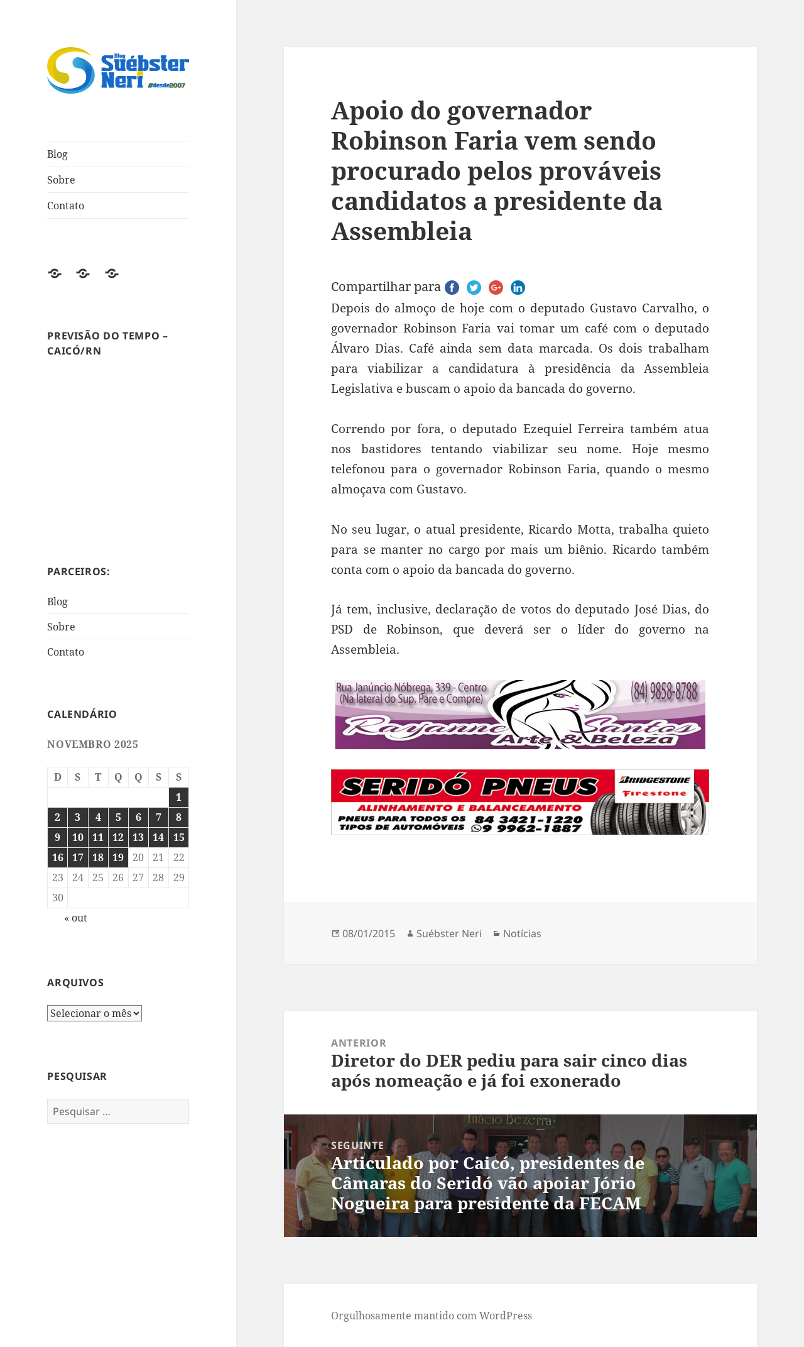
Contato (65, 205)
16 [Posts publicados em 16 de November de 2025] (57, 857)
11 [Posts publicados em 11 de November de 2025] (98, 837)
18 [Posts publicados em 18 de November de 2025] (98, 857)
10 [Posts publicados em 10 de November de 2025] (78, 837)
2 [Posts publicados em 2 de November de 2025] (57, 817)
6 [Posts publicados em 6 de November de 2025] (138, 817)
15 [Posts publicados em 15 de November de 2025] (179, 837)
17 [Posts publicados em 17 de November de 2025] (78, 857)
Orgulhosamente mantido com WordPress (431, 1315)
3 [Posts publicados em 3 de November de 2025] (77, 817)
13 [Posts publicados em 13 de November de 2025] (138, 837)
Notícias (522, 933)
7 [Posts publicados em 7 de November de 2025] (158, 817)
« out (75, 918)
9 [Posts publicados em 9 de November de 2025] (57, 837)
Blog (57, 154)
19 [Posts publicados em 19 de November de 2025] (118, 857)
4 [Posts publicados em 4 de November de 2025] (98, 817)
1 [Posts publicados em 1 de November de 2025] (179, 797)
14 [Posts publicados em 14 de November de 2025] (158, 837)
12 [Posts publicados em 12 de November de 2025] (118, 837)
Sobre (61, 180)
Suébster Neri (449, 933)
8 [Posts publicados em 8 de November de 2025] (179, 817)
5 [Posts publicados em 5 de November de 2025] (118, 817)
